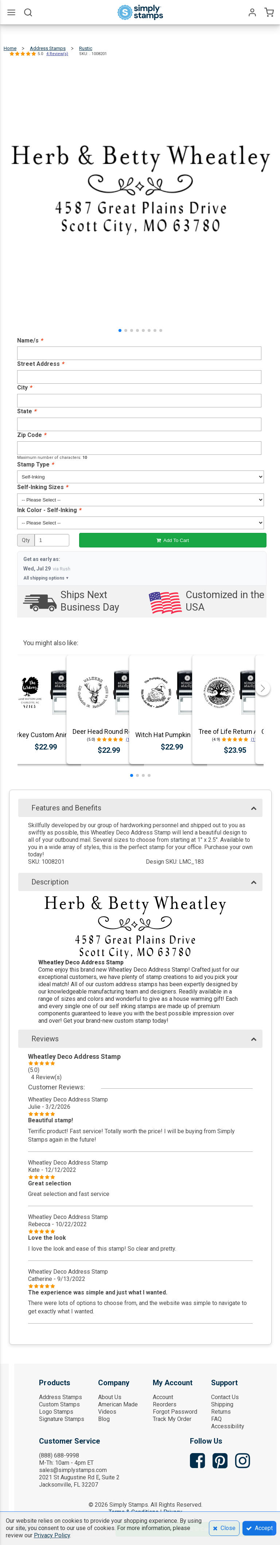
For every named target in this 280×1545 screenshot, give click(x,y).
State (26, 411)
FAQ (216, 1419)
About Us (109, 1397)
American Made (118, 1404)
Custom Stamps (59, 1404)
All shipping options (46, 578)
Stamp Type (35, 464)
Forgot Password (175, 1411)
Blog (104, 1419)
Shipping (222, 1404)
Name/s (30, 340)
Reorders (164, 1404)
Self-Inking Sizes (42, 487)
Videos (107, 1411)
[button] (119, 330)
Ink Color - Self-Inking (49, 510)
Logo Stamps (56, 1411)
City (24, 387)
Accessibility (227, 1426)
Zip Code (31, 434)
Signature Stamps (61, 1419)
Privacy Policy (52, 1535)
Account (163, 1397)
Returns (221, 1411)
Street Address (40, 363)
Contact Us (225, 1397)
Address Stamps (60, 1397)
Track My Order (172, 1419)
